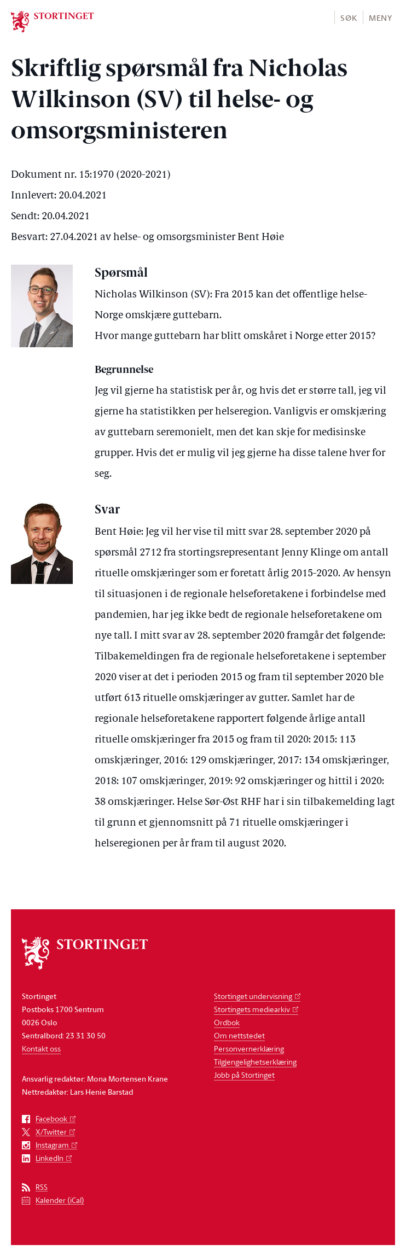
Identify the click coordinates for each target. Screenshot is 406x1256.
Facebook (51, 1119)
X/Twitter (51, 1132)
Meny (380, 18)
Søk (348, 18)
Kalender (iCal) (60, 1200)
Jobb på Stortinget (244, 1075)
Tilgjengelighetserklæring (255, 1061)
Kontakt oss (41, 1048)
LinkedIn (49, 1158)
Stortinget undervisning (253, 996)
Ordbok (227, 1022)
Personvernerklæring (249, 1048)
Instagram (52, 1145)
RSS (42, 1187)
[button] (348, 17)
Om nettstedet (239, 1035)
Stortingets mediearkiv (252, 1009)
